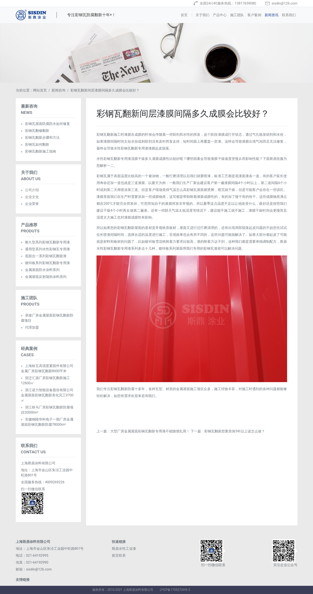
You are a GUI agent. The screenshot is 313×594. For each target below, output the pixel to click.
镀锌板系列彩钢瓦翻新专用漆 (45, 263)
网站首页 (40, 90)
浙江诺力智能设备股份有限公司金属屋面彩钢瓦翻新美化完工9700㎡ (47, 395)
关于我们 (202, 15)
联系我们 (289, 15)
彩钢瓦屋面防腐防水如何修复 (45, 124)
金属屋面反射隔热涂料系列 (43, 277)
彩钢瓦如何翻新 (35, 144)
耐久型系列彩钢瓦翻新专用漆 (45, 242)
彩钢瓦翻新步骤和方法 (40, 138)
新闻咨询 (58, 90)
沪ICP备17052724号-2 (175, 590)
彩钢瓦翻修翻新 (35, 131)
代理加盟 (30, 327)
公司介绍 (30, 190)
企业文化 (30, 197)
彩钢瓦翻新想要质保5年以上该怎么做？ (234, 431)
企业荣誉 (30, 204)
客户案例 (254, 15)
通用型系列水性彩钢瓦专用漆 (45, 249)
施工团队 (237, 15)
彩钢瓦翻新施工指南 (38, 151)
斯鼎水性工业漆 (124, 549)
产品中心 (220, 15)
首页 (187, 14)
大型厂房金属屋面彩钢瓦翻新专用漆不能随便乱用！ (150, 431)
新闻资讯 (271, 15)
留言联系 (119, 555)
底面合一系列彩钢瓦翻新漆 (43, 256)
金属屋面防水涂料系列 (40, 270)
